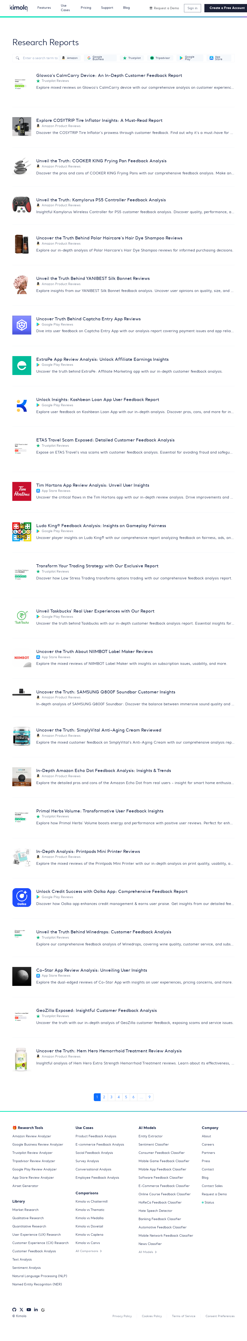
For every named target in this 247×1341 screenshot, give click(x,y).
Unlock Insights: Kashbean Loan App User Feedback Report (105, 401)
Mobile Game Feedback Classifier (166, 1163)
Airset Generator (26, 1188)
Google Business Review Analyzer (39, 1147)
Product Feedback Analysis (98, 1139)
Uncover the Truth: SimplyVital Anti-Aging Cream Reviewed (105, 732)
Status (208, 1205)
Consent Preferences (218, 1329)
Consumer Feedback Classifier (164, 1155)
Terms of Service (179, 1329)
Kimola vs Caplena (91, 1237)
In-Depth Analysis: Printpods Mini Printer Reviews (93, 853)
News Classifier (151, 1251)
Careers (208, 1147)
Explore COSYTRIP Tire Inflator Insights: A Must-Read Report (107, 121)
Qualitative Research (29, 1220)
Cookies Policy (146, 1329)
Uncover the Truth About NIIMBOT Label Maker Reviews (101, 653)
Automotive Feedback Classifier (165, 1230)
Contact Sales (213, 1188)
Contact (208, 1172)
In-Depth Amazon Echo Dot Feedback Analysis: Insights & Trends (111, 772)
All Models (148, 1259)
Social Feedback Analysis (96, 1155)
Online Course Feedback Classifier (167, 1197)
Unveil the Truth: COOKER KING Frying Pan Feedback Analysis (109, 161)
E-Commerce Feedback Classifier (166, 1188)
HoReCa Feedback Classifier (162, 1205)
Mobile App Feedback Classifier (165, 1172)
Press (206, 1163)
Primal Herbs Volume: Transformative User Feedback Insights (107, 813)
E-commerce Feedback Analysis (102, 1147)
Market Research (26, 1212)
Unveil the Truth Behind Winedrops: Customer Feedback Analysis (111, 934)
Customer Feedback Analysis (36, 1259)
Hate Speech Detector (157, 1213)
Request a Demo (215, 1197)
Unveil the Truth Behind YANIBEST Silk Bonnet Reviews (99, 279)
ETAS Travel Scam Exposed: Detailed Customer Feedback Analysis (113, 441)
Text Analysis (23, 1267)
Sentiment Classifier (155, 1147)
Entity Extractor (151, 1139)
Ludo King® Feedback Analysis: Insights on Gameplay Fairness (108, 527)
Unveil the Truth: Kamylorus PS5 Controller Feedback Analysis (108, 200)
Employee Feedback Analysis (99, 1180)
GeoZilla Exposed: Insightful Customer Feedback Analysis (103, 1013)
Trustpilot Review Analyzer (34, 1155)
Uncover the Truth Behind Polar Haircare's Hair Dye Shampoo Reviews (117, 239)
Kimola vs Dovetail (91, 1229)
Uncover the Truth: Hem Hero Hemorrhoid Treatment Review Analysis (117, 1054)
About (207, 1139)
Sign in (193, 8)
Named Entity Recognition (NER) (39, 1297)
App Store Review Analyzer (34, 1180)
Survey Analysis (88, 1163)
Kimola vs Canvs (89, 1245)
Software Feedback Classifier (163, 1180)
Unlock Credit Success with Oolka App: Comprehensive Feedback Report (120, 893)
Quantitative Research (30, 1229)
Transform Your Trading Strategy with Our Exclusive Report (105, 567)
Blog (205, 1180)
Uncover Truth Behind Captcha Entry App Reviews (94, 320)
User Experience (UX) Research (37, 1237)
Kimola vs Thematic (91, 1212)
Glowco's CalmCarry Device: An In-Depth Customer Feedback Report (117, 76)
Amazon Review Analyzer (32, 1139)
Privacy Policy (114, 1329)
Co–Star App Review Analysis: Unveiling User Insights (98, 973)
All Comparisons (89, 1253)
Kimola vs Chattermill (93, 1204)
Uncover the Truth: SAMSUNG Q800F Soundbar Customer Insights (114, 693)
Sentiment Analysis (27, 1275)
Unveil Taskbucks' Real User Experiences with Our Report (102, 612)
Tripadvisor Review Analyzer (35, 1163)
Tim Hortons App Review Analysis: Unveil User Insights (99, 486)
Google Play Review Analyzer (35, 1172)
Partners (209, 1155)
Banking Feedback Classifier (162, 1221)
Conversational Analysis (95, 1172)
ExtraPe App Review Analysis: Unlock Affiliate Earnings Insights (110, 360)
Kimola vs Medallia (91, 1220)
